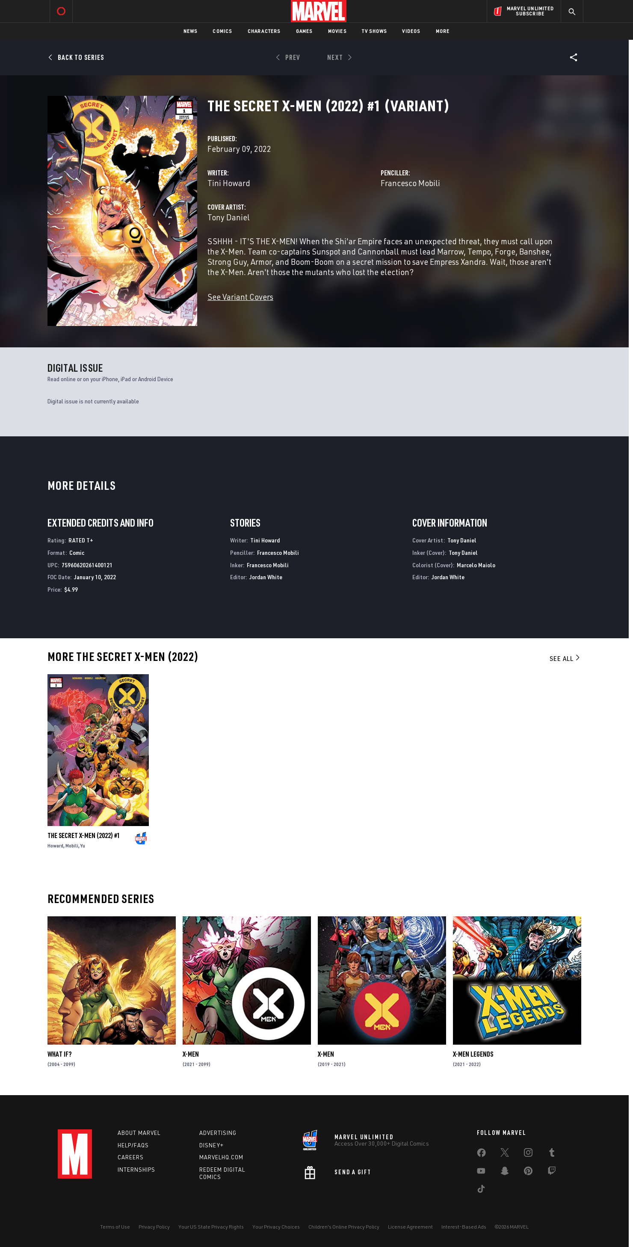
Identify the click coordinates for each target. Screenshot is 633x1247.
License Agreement (410, 1226)
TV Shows (374, 31)
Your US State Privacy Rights (211, 1226)
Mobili (71, 845)
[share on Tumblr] (551, 1154)
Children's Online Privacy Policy (343, 1226)
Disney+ (211, 1145)
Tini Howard (228, 183)
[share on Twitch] (551, 1172)
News (190, 31)
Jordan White (265, 577)
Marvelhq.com (221, 1157)
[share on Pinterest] (528, 1172)
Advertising (218, 1132)
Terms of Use (115, 1226)
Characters (264, 31)
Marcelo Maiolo (476, 565)
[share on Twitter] (504, 1154)
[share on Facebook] (481, 1154)
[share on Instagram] (528, 1154)
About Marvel (139, 1132)
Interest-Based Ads (463, 1226)
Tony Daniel (228, 217)
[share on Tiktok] (481, 1190)
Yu (82, 845)
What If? (59, 1054)
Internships (136, 1169)
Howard (55, 845)
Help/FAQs (133, 1145)
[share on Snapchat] (504, 1172)
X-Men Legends (473, 1054)
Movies (337, 31)
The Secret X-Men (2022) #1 (83, 835)
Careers (131, 1157)
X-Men (191, 1054)
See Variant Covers (240, 297)
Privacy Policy (154, 1226)
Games (304, 31)
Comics (222, 31)
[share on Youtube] (481, 1172)
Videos (411, 31)
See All (565, 658)
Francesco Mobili (410, 183)
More (443, 31)
